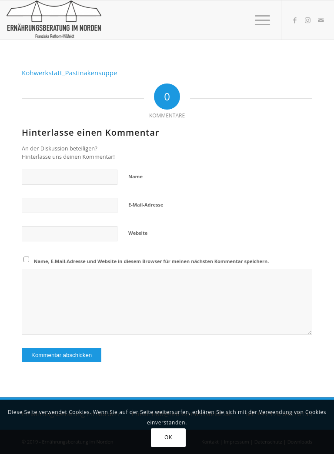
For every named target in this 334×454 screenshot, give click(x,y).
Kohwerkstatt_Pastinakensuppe (69, 72)
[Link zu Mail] (320, 20)
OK (168, 437)
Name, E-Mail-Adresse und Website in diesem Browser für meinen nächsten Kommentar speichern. (151, 261)
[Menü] (258, 20)
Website (137, 233)
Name (135, 176)
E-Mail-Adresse (145, 204)
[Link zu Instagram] (307, 20)
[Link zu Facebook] (294, 20)
